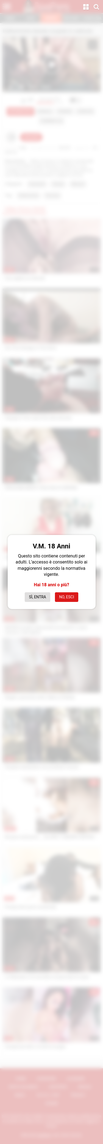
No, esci (66, 597)
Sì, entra (37, 597)
